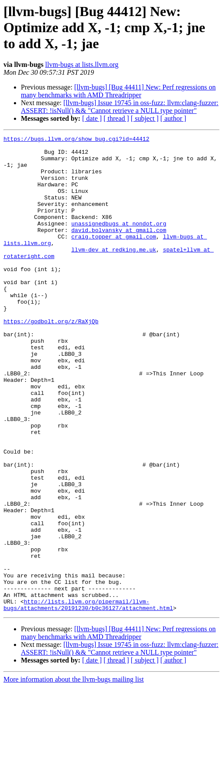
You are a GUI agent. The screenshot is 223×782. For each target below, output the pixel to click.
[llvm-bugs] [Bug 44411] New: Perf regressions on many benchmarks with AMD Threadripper (118, 91)
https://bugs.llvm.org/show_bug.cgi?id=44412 (76, 140)
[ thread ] (116, 118)
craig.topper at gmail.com (113, 257)
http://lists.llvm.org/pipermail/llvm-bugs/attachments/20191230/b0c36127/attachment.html (88, 699)
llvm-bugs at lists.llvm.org (82, 64)
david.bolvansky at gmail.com (118, 249)
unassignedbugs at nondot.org (118, 241)
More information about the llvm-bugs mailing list (73, 774)
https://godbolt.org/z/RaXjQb (50, 359)
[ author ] (173, 118)
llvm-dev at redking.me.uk (113, 273)
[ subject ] (145, 118)
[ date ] (92, 118)
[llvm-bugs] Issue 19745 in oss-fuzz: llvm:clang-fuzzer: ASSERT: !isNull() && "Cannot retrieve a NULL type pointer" (120, 106)
